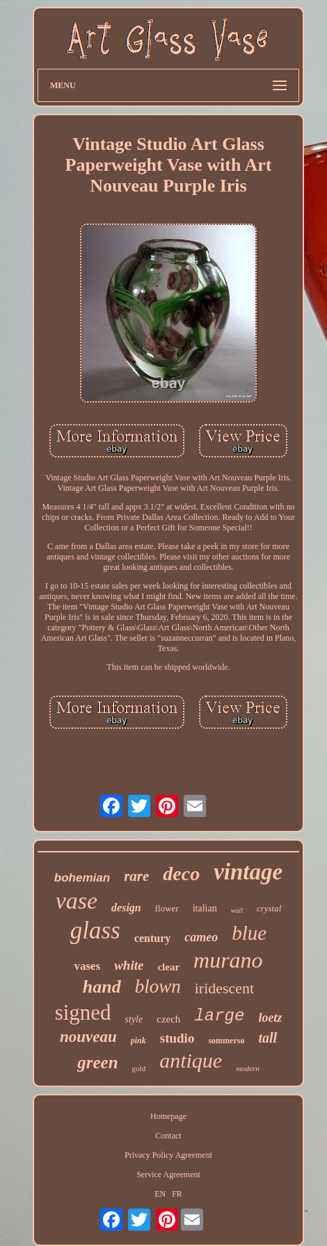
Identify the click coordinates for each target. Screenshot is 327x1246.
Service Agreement (168, 1174)
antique (190, 1060)
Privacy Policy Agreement (168, 1155)
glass (95, 930)
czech (168, 1019)
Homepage (168, 1116)
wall (237, 910)
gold (139, 1068)
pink (138, 1040)
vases (87, 966)
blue (249, 933)
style (134, 1019)
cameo (201, 937)
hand (102, 987)
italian (205, 908)
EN (160, 1194)
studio (177, 1038)
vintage (248, 871)
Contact (168, 1135)
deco (181, 873)
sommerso (226, 1040)
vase (76, 901)
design (126, 908)
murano (228, 960)
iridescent (225, 988)
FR (177, 1194)
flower (167, 908)
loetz (270, 1018)
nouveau (88, 1036)
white (128, 965)
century (152, 938)
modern (248, 1068)
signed (83, 1012)
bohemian (82, 877)
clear (168, 967)
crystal (269, 908)
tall (267, 1037)
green (97, 1062)
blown (158, 986)
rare (136, 876)
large (219, 1016)
